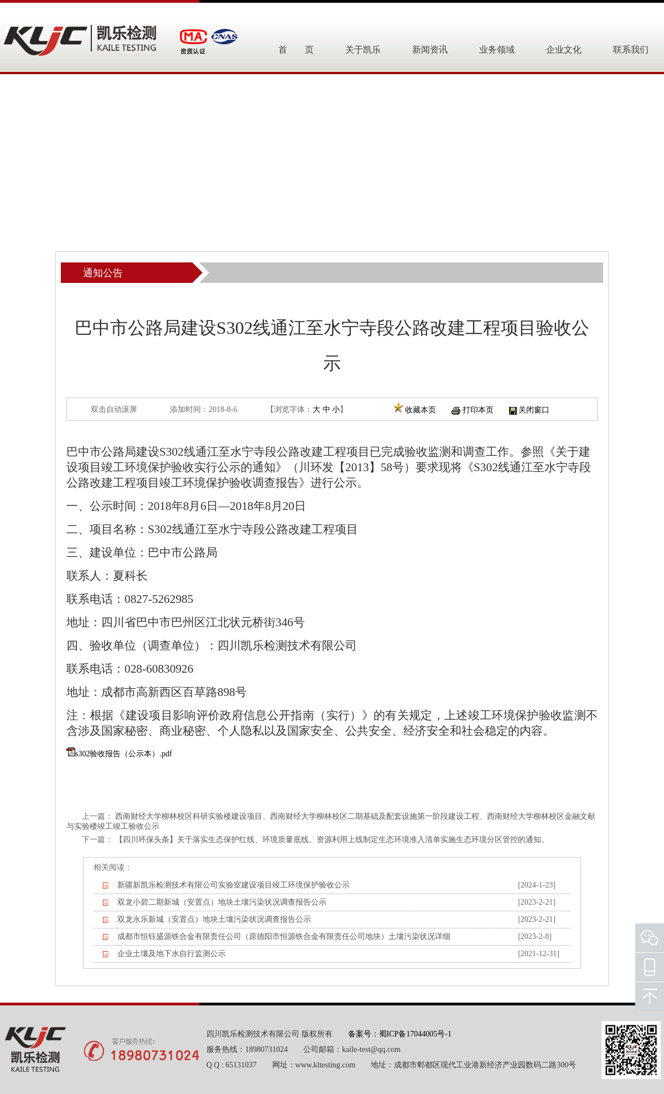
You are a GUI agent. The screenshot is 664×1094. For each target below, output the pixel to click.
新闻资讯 (430, 49)
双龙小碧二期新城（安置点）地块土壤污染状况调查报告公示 (221, 902)
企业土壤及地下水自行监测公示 (171, 953)
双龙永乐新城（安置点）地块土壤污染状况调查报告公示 (214, 919)
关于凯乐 (363, 49)
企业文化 (564, 49)
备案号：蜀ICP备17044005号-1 (400, 1034)
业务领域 (497, 49)
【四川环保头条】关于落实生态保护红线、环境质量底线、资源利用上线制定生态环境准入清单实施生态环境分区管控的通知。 (332, 839)
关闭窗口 (533, 410)
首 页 (296, 49)
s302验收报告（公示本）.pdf (123, 754)
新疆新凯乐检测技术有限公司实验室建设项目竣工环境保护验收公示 (233, 885)
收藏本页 (420, 410)
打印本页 (478, 410)
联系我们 (631, 49)
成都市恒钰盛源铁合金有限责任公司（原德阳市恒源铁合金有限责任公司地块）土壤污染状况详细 (283, 936)
